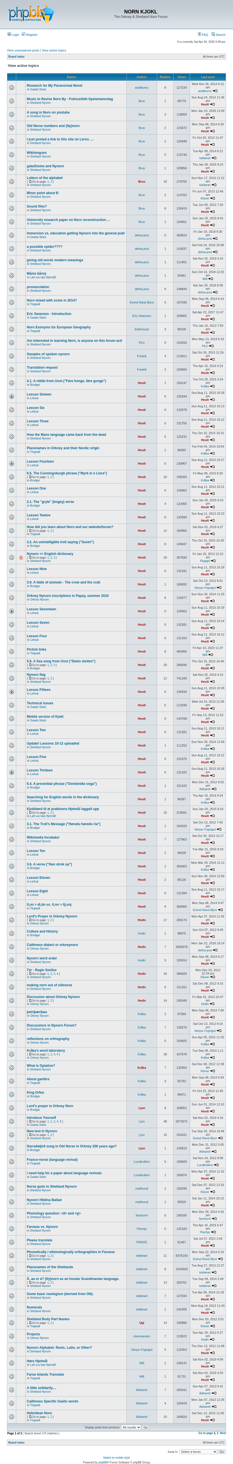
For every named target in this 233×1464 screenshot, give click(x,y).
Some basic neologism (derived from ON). (60, 1294)
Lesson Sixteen (39, 394)
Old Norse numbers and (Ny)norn (53, 126)
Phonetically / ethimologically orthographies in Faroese (71, 1252)
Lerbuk (34, 398)
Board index (16, 56)
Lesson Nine (37, 569)
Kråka (205, 386)
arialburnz (141, 87)
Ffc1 (142, 342)
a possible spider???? (44, 247)
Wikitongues (37, 153)
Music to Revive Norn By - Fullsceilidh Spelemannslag (70, 99)
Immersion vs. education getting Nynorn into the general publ (76, 233)
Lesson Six (35, 408)
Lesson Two (36, 730)
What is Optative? (41, 1066)
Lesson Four (37, 636)
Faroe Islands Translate (45, 1374)
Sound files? (37, 206)
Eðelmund (142, 329)
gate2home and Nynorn (45, 166)
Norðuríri (142, 1215)
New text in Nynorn (42, 1131)
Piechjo (142, 1228)
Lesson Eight (37, 891)
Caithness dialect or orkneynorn (52, 945)
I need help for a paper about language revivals (64, 1173)
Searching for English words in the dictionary (63, 797)
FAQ (203, 34)
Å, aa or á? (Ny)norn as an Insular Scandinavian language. (73, 1279)
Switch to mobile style (116, 1457)
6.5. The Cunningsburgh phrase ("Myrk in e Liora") (67, 473)
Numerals (34, 1307)
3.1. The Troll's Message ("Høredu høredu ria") (63, 824)
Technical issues (40, 703)
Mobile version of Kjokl (45, 717)
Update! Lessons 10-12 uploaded (53, 743)
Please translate (39, 1240)
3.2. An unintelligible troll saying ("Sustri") (60, 542)
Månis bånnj (36, 274)
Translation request (42, 367)
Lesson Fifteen (39, 690)
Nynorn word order (42, 958)
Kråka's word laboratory (46, 1051)
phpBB (103, 1462)
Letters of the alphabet (45, 178)
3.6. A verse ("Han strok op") (49, 864)
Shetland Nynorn (40, 102)
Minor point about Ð (42, 193)
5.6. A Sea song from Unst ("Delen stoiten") (61, 661)
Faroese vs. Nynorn (42, 1227)
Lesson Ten (36, 851)
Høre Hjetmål (37, 1361)
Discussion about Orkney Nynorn (53, 997)
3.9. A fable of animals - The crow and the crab (63, 582)
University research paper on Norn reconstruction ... (68, 220)
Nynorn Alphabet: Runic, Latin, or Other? (59, 1348)
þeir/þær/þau (37, 1012)
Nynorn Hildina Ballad (44, 1200)
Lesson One (36, 488)
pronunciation (38, 287)
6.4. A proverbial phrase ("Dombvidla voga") (62, 784)
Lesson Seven (38, 623)
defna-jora (142, 235)
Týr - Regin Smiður (42, 970)
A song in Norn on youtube (48, 112)
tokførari (204, 158)
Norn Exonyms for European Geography (59, 327)
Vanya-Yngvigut (205, 587)
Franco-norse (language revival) (52, 1160)
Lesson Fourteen (40, 461)
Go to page (205, 1433)
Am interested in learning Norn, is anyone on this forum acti (74, 341)
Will (205, 279)
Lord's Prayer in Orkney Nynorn (52, 916)
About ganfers (38, 1079)
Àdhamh (205, 789)
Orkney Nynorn (39, 599)
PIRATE (141, 1242)
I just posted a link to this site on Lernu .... (60, 139)
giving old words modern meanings (55, 260)
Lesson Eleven (38, 878)
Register (29, 34)
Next (223, 1433)
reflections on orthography (48, 1039)
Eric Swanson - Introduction (49, 314)
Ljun (141, 1108)
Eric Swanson (141, 315)
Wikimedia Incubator (43, 837)
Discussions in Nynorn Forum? (51, 1025)
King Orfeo (35, 1093)
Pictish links (36, 649)
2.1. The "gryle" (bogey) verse (50, 502)
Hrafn (142, 920)
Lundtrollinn (142, 1161)
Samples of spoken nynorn (48, 354)
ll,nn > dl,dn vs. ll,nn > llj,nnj (49, 905)
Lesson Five (36, 757)
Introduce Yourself (41, 1118)
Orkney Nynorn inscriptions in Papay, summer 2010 (68, 596)
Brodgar (35, 384)
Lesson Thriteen (40, 770)
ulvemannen (141, 1336)
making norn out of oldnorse (49, 985)
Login (13, 34)
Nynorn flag (36, 675)
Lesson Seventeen (41, 609)
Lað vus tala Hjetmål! (43, 277)
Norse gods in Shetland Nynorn (52, 1186)
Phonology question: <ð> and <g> (54, 1213)
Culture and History (42, 931)
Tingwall (35, 304)
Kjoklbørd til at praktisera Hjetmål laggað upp (63, 809)
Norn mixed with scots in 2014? (52, 300)
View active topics (54, 50)
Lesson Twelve (38, 515)
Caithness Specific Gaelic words (52, 1401)
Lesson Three (38, 421)
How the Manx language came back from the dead (66, 435)
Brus (142, 101)
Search (218, 34)
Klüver (205, 198)
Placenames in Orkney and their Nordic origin (63, 448)
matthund (141, 1188)
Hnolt (205, 104)
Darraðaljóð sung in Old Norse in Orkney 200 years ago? (72, 1146)
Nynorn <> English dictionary (50, 554)
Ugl (141, 1322)
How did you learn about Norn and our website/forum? (70, 527)
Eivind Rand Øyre (142, 302)
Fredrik (141, 356)
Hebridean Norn (39, 1413)
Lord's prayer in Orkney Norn (50, 1106)
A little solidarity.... (41, 1388)
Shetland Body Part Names (48, 1319)
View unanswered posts (23, 50)
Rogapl (205, 560)
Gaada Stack (38, 89)
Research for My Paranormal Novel (54, 86)
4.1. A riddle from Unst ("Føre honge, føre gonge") (66, 381)
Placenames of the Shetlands (50, 1267)
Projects (33, 1334)
